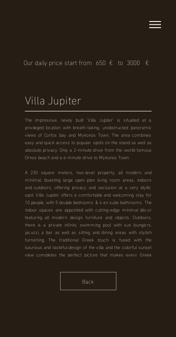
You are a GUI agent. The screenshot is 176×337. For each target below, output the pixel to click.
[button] (155, 24)
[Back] (88, 281)
